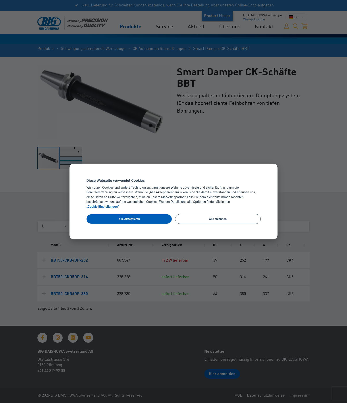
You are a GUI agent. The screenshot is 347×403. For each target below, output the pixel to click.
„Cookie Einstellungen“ (102, 207)
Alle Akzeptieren (129, 219)
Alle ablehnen (218, 219)
